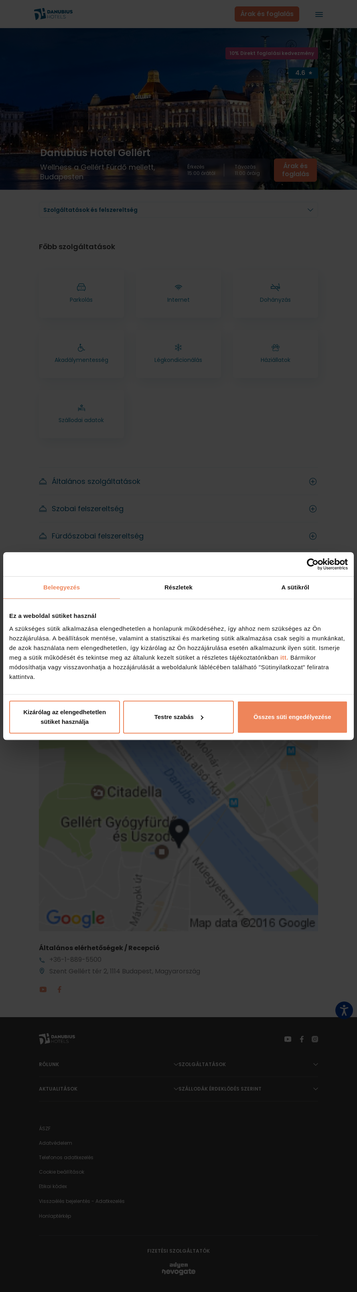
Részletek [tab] (178, 587)
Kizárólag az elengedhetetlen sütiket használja (64, 717)
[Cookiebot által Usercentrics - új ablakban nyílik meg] (313, 564)
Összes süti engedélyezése (292, 716)
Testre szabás (178, 716)
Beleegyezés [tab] (61, 587)
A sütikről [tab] (296, 587)
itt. (283, 657)
